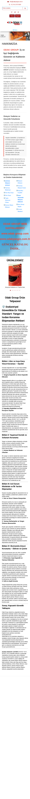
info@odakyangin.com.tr (15, 1)
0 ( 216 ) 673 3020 (15, 4)
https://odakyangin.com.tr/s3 (14, 405)
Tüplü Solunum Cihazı (7, 200)
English (18, 16)
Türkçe (12, 16)
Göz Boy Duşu (9, 192)
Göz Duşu (8, 195)
